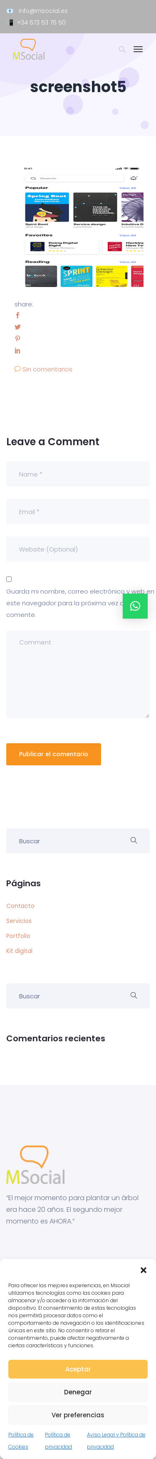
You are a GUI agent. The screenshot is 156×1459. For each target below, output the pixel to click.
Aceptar (78, 1369)
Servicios (19, 921)
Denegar (78, 1392)
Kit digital (19, 951)
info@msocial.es (43, 11)
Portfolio (18, 936)
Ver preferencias (78, 1415)
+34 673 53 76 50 (41, 22)
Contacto (20, 906)
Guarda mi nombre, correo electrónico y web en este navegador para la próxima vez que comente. (80, 603)
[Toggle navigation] (138, 53)
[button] (143, 1269)
